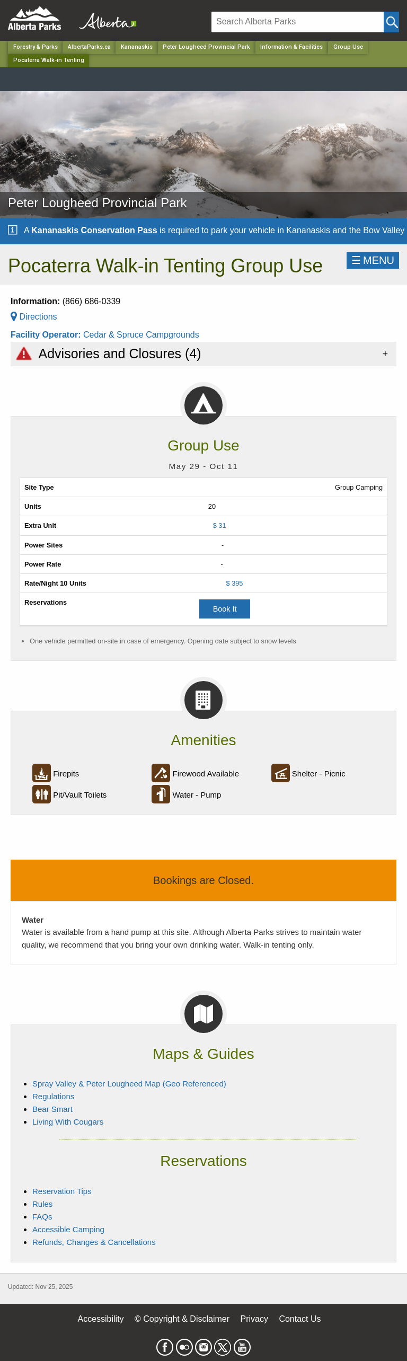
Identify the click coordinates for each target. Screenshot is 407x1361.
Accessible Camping (68, 1229)
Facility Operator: (47, 334)
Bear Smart (52, 1108)
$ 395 (234, 583)
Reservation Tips (62, 1191)
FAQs (42, 1216)
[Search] (297, 22)
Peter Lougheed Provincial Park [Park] (206, 46)
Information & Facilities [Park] (291, 46)
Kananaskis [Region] (137, 46)
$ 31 (219, 525)
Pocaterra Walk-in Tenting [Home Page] (48, 60)
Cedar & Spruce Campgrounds (141, 334)
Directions (34, 316)
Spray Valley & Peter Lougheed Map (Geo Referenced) (129, 1083)
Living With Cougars (67, 1121)
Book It (225, 609)
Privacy (254, 1318)
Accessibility (100, 1318)
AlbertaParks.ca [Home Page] (89, 46)
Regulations (53, 1096)
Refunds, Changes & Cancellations (94, 1242)
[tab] (203, 353)
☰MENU (372, 260)
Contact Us (300, 1318)
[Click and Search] (391, 22)
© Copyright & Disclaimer (182, 1318)
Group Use (348, 46)
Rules (42, 1203)
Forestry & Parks (35, 46)
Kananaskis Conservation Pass (94, 230)
